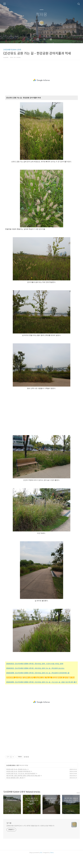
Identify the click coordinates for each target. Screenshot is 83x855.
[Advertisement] (41, 80)
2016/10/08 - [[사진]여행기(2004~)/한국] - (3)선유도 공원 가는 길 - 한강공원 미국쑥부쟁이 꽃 (37, 673)
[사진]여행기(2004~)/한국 (12, 50)
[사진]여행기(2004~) (11, 765)
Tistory (52, 852)
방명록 (38, 39)
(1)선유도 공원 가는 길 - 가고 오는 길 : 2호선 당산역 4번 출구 (20, 773)
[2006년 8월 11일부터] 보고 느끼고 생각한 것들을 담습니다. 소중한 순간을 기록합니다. (31, 826)
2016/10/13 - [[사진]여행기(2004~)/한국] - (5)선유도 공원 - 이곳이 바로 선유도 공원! (34, 663)
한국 (18, 765)
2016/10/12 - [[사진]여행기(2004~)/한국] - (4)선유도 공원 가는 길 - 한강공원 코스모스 (35, 668)
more (78, 792)
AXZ (41, 852)
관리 (51, 39)
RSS (44, 39)
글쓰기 (31, 39)
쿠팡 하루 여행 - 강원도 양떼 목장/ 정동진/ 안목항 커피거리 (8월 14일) (23, 775)
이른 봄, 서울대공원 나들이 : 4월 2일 (15, 777)
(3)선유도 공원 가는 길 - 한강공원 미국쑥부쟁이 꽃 (18, 771)
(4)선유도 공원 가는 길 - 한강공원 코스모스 (16, 769)
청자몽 (41, 14)
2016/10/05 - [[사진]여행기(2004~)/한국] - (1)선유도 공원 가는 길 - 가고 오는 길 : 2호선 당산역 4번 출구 (41, 682)
